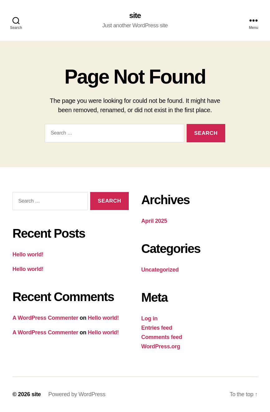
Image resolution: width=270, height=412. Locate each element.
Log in (149, 318)
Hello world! (28, 254)
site (135, 15)
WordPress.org (160, 346)
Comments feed (161, 337)
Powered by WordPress (76, 394)
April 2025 (154, 221)
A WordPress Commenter (45, 318)
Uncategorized (160, 270)
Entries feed (156, 328)
